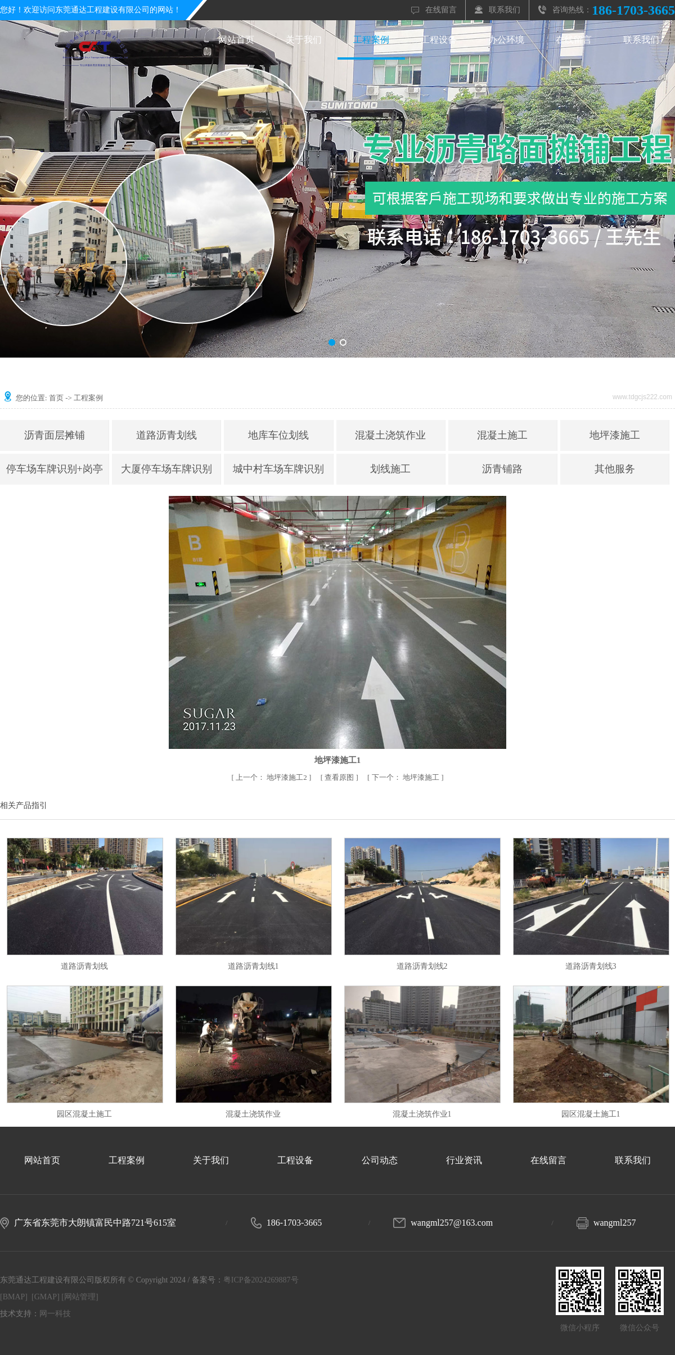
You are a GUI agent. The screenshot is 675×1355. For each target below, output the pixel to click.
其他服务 (615, 469)
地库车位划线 (278, 435)
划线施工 (390, 469)
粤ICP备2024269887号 (261, 1280)
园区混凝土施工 (84, 1114)
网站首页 (236, 39)
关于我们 (304, 39)
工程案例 (371, 39)
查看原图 (340, 777)
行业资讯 (464, 1160)
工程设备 (439, 39)
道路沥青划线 (166, 435)
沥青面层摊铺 (54, 435)
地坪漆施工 (615, 435)
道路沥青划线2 (422, 966)
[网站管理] (79, 1297)
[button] (331, 342)
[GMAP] (46, 1297)
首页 (56, 398)
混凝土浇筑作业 (390, 435)
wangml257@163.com (452, 1222)
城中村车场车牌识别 (278, 469)
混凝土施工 (502, 435)
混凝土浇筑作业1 (422, 1114)
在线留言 (441, 10)
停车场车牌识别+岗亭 (54, 469)
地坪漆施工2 (272, 777)
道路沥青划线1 (253, 966)
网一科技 (55, 1313)
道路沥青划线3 (590, 966)
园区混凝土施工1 (590, 1114)
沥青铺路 (502, 469)
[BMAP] (14, 1297)
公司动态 (380, 1160)
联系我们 (504, 10)
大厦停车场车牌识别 (166, 469)
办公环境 (506, 39)
